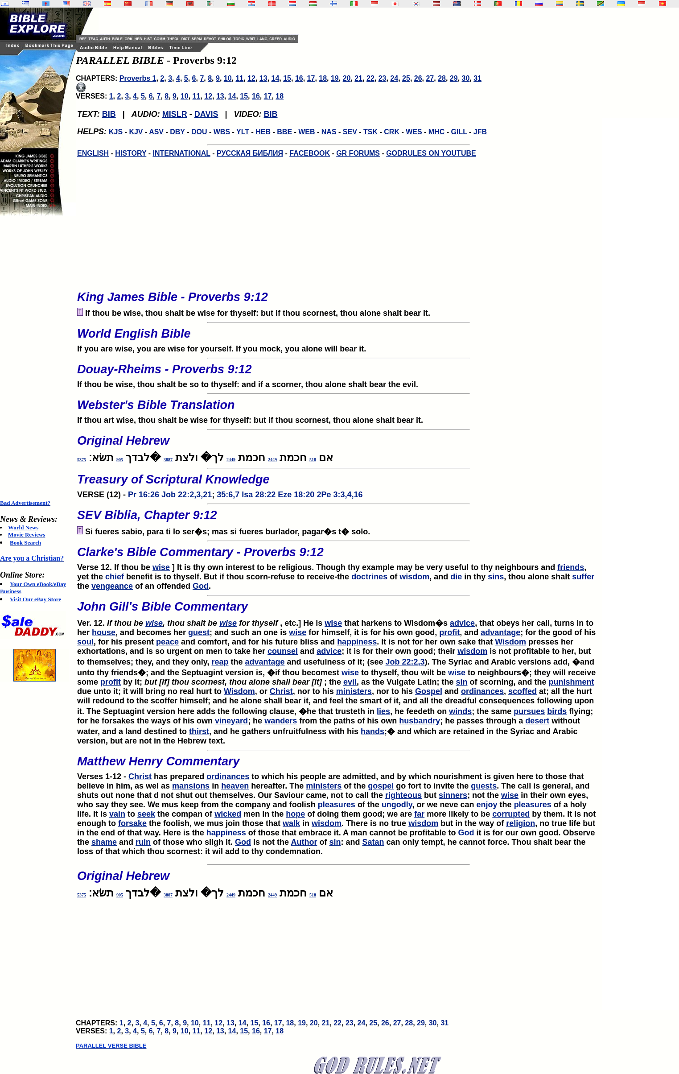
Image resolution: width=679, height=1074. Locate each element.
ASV (156, 132)
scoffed (522, 691)
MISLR (174, 114)
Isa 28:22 (259, 494)
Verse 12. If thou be (338, 556)
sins (496, 576)
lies (383, 711)
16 (299, 78)
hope (295, 814)
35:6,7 (228, 494)
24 (394, 78)
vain (117, 814)
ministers (354, 691)
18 (323, 78)
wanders (280, 720)
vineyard (231, 720)
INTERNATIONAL (181, 153)
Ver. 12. (338, 611)
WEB (306, 132)
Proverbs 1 (137, 78)
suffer (583, 576)
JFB (480, 132)
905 (119, 459)
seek (146, 814)
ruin (143, 842)
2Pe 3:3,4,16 (339, 494)
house (103, 632)
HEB (263, 132)
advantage (500, 632)
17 (311, 78)
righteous (403, 795)
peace (167, 641)
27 (430, 78)
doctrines (369, 576)
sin (461, 681)
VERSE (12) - (338, 483)
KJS (116, 132)
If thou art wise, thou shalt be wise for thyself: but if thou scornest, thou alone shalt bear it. (338, 409)
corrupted (511, 814)
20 (347, 78)
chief (114, 576)
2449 (272, 459)
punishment (571, 681)
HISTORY (130, 153)
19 (335, 78)
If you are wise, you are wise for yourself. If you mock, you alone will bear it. (338, 337)
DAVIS (206, 114)
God (201, 586)
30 (466, 78)
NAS (329, 132)
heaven (235, 785)
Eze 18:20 (296, 494)
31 (477, 78)
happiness (357, 641)
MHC (436, 132)
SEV (350, 132)
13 (263, 78)
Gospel (428, 691)
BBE (284, 132)
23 (383, 78)
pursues (529, 711)
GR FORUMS (358, 153)
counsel (282, 651)
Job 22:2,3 (405, 661)
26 (418, 78)
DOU (199, 132)
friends (570, 567)
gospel (381, 785)
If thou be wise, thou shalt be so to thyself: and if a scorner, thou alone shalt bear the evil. (338, 373)
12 (251, 78)
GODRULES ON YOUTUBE (431, 153)
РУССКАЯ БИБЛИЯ (250, 153)
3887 (168, 459)
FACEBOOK (309, 153)
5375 (81, 459)
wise (161, 567)
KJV (136, 132)
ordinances (482, 691)
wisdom (414, 576)
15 (287, 78)
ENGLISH (93, 153)
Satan (373, 842)
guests (484, 785)
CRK (391, 132)
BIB (109, 114)
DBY (177, 132)
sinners (453, 795)
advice (462, 623)
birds (557, 711)
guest (199, 632)
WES (414, 132)
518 (312, 459)
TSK (370, 132)
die (456, 576)
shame (104, 842)
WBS (222, 132)
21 (358, 78)
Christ (281, 691)
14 (276, 78)
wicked (227, 814)
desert (537, 720)
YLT (242, 132)
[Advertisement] (35, 358)
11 (239, 78)
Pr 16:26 (143, 494)
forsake (132, 823)
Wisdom (510, 641)
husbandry (419, 720)
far (419, 814)
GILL (459, 132)
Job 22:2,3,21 (186, 494)
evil (350, 681)
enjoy (487, 804)
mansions (191, 785)
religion (520, 823)
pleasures (336, 804)
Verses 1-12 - (338, 765)
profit (449, 632)
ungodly (397, 804)
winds (460, 711)
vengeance (112, 586)
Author (304, 842)
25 (406, 78)
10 (228, 78)
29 (454, 78)
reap (219, 661)
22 (370, 78)
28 (442, 78)
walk (291, 823)
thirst (199, 731)
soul (85, 641)
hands (372, 731)
